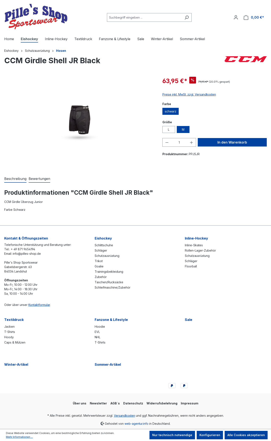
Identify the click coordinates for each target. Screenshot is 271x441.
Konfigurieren (209, 435)
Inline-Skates (194, 245)
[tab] (15, 179)
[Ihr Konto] (236, 17)
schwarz (170, 111)
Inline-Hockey (196, 238)
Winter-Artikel (16, 364)
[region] (79, 122)
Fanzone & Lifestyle (111, 320)
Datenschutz (133, 403)
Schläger (101, 250)
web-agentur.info (136, 423)
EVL (97, 332)
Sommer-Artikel (108, 364)
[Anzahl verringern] (166, 142)
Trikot (99, 261)
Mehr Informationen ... (19, 436)
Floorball (191, 266)
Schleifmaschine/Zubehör (112, 287)
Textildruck (14, 320)
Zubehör (101, 277)
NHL (97, 337)
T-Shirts (9, 332)
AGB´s (115, 403)
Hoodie (100, 326)
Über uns (79, 403)
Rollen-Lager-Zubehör (200, 250)
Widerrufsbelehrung (162, 403)
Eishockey (103, 238)
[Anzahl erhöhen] (191, 142)
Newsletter (98, 403)
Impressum (189, 403)
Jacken (9, 326)
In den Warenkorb (232, 142)
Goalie (99, 266)
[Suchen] (187, 17)
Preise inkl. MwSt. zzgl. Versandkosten (189, 94)
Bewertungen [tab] (39, 179)
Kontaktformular (39, 305)
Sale (188, 320)
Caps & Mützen (14, 342)
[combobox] (144, 17)
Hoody (9, 337)
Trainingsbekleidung (109, 271)
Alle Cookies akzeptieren (246, 435)
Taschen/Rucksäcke (109, 282)
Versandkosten (124, 415)
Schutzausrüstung (107, 255)
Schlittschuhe (104, 245)
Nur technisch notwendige (172, 435)
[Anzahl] (179, 142)
